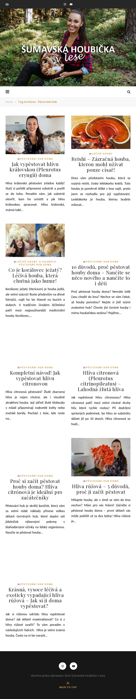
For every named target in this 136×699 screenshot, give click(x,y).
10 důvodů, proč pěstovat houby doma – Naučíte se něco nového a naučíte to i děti (101, 274)
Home (9, 102)
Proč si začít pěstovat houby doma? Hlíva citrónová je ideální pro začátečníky (35, 487)
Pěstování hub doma (36, 158)
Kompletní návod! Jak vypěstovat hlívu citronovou (35, 377)
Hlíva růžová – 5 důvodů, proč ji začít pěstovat (101, 488)
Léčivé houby (102, 153)
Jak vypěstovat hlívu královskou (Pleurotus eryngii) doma (35, 169)
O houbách (47, 261)
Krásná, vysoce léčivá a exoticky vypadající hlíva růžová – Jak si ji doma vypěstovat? (35, 595)
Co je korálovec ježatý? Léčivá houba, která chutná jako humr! (35, 274)
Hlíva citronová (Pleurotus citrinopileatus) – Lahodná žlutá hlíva (101, 380)
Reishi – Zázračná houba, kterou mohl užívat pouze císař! (101, 164)
